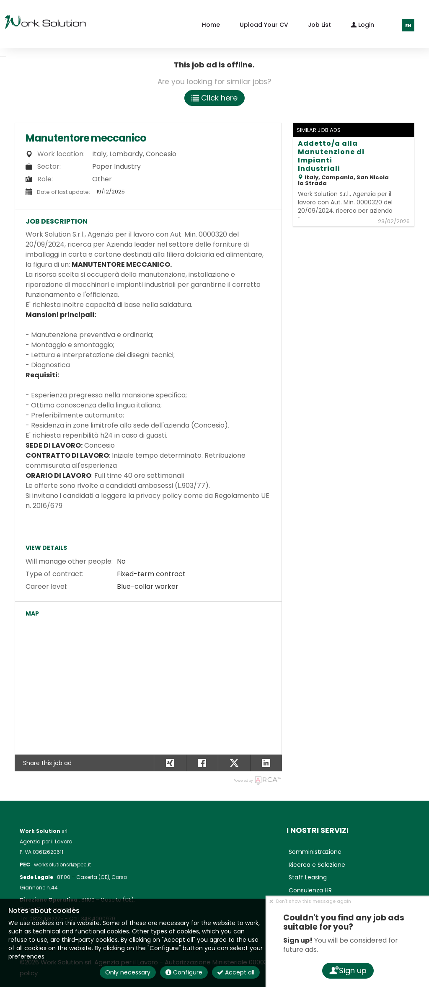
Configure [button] (183, 972)
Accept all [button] (235, 972)
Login (362, 24)
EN (408, 25)
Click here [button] (214, 98)
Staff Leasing (308, 877)
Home (211, 25)
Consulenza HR (310, 890)
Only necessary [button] (127, 972)
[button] (266, 763)
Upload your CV (264, 25)
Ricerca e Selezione (317, 865)
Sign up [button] (347, 970)
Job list (319, 25)
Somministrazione (315, 852)
